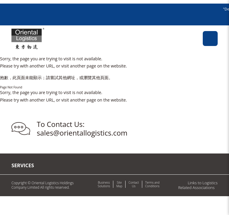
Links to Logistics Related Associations (197, 185)
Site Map (119, 184)
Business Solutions (104, 184)
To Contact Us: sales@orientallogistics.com (82, 128)
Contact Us (134, 184)
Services (22, 165)
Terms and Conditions (152, 184)
